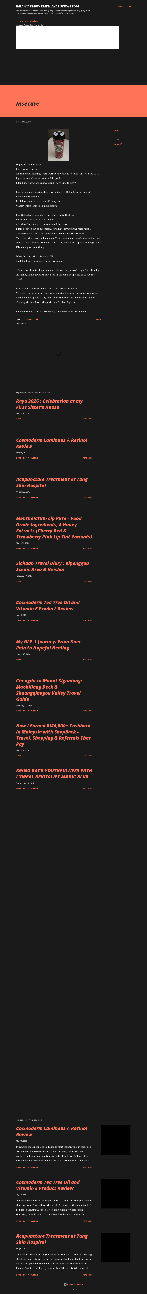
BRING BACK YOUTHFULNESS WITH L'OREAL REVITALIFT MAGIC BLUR (54, 773)
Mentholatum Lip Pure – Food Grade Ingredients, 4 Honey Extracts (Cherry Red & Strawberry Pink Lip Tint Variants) (54, 527)
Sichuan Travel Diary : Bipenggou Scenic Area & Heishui (52, 566)
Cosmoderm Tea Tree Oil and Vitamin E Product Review (48, 605)
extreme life (118, 144)
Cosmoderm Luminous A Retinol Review (51, 443)
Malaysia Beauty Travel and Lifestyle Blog (47, 6)
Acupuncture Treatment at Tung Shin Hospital (52, 482)
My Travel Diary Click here (27, 21)
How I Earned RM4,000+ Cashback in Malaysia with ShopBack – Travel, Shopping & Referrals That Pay (53, 734)
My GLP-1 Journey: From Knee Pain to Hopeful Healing (49, 644)
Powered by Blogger (73, 1284)
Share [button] (116, 131)
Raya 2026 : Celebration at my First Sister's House (49, 404)
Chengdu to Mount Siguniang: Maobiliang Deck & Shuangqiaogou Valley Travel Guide (49, 689)
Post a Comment (30, 458)
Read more (87, 419)
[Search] (120, 6)
